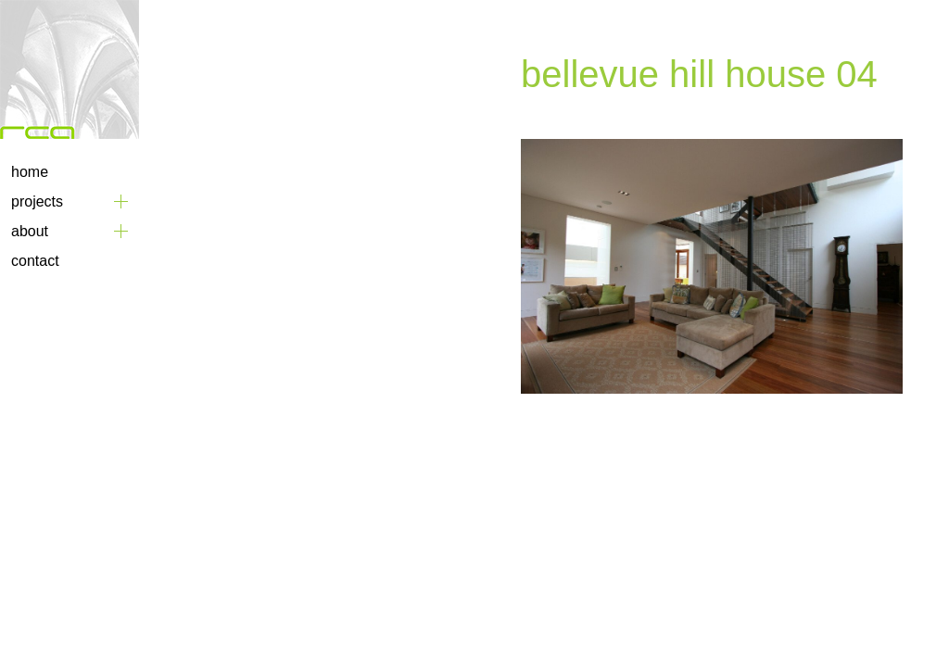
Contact (35, 261)
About (29, 231)
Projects (37, 201)
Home (29, 172)
